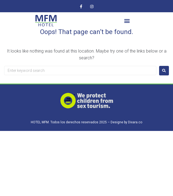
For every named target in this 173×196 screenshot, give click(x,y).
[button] (127, 20)
